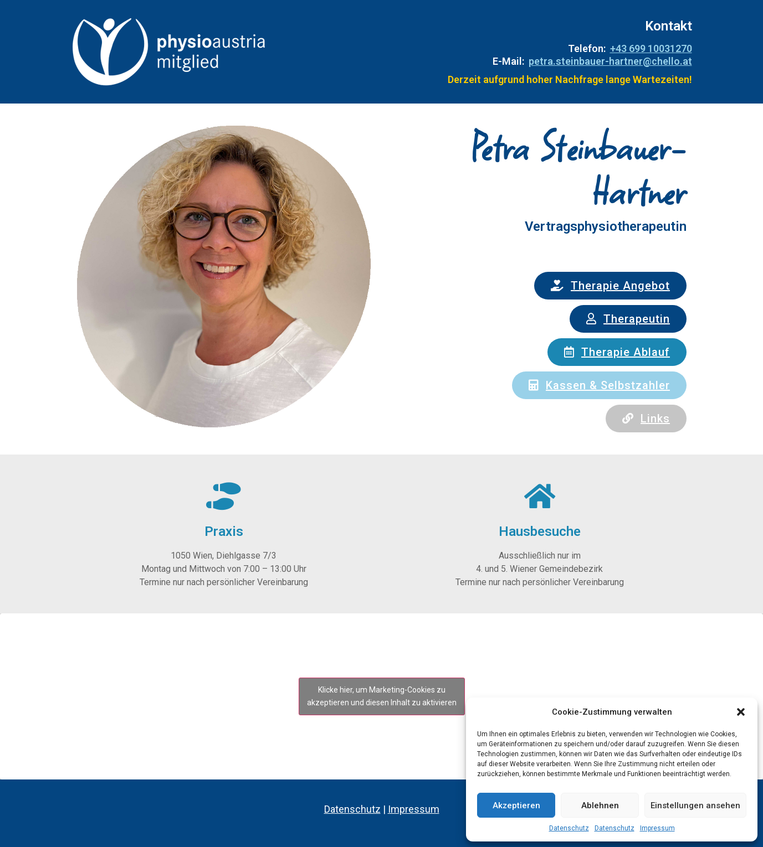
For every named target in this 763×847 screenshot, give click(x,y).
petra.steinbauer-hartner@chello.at (610, 61)
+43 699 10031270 (651, 48)
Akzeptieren (516, 805)
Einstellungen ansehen (695, 805)
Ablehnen (600, 805)
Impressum (657, 828)
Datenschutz (569, 828)
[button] (740, 711)
